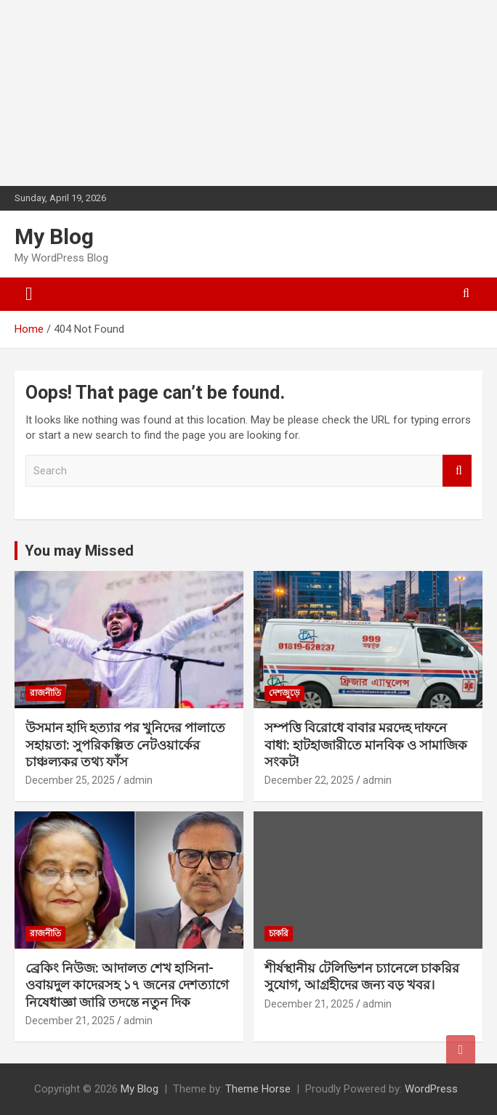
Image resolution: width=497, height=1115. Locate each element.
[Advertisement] (109, 91)
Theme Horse (258, 1088)
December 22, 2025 (309, 780)
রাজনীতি (45, 693)
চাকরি (278, 933)
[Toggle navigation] (29, 294)
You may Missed (79, 550)
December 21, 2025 (70, 1020)
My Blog (54, 236)
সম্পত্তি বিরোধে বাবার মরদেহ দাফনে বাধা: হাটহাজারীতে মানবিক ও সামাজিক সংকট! (365, 744)
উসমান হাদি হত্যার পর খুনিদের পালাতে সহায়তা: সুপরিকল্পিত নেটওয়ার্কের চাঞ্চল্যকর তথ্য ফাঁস (125, 744)
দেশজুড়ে (284, 693)
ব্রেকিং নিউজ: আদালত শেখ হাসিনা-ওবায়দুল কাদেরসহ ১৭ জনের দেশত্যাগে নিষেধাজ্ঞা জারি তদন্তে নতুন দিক (127, 985)
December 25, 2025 (70, 780)
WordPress (431, 1088)
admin (138, 780)
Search (457, 471)
